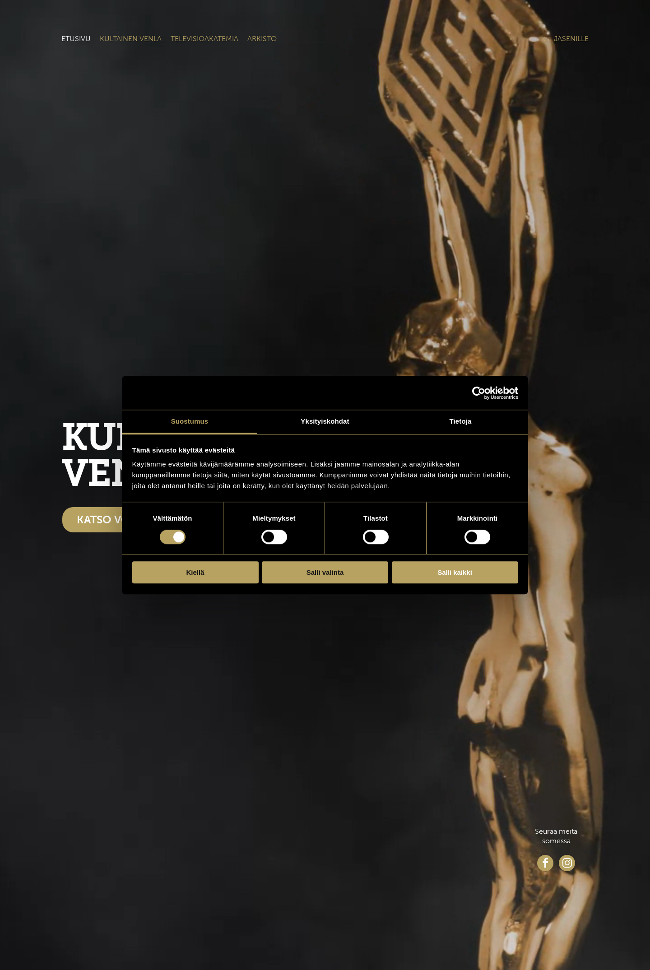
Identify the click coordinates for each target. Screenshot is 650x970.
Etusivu (76, 38)
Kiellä (195, 572)
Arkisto (262, 38)
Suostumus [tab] (190, 421)
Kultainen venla (131, 38)
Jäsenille (571, 38)
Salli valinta (325, 572)
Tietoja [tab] (461, 421)
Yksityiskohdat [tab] (325, 421)
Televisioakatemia (204, 38)
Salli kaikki (454, 572)
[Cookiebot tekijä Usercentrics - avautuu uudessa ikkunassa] (478, 393)
